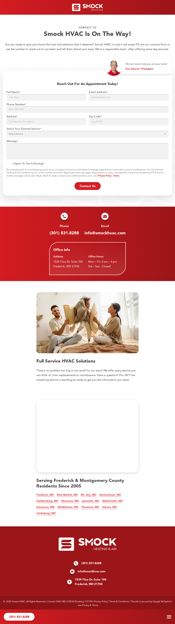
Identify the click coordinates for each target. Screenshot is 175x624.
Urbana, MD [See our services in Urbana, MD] (109, 507)
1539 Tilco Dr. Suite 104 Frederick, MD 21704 (67, 264)
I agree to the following (28, 163)
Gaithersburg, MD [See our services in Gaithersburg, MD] (47, 501)
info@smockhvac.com (105, 233)
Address (12, 116)
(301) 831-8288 (64, 233)
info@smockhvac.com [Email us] (87, 572)
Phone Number (16, 104)
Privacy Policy (104, 176)
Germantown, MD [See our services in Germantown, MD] (110, 495)
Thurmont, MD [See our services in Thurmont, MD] (90, 507)
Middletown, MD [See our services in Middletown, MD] (68, 507)
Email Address (98, 92)
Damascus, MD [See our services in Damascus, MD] (45, 507)
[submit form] (87, 186)
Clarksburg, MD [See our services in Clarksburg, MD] (46, 513)
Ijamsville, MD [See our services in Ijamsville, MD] (90, 501)
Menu (169, 616)
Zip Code (95, 116)
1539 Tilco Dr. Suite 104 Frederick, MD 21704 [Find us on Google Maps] (86, 582)
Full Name (13, 92)
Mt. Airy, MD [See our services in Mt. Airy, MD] (88, 495)
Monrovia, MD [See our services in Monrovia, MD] (70, 501)
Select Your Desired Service (24, 129)
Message (12, 141)
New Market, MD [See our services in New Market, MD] (67, 495)
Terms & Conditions (119, 602)
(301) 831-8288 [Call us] (19, 617)
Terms (116, 176)
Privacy (85, 605)
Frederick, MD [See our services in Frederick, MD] (45, 495)
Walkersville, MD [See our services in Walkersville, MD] (112, 501)
